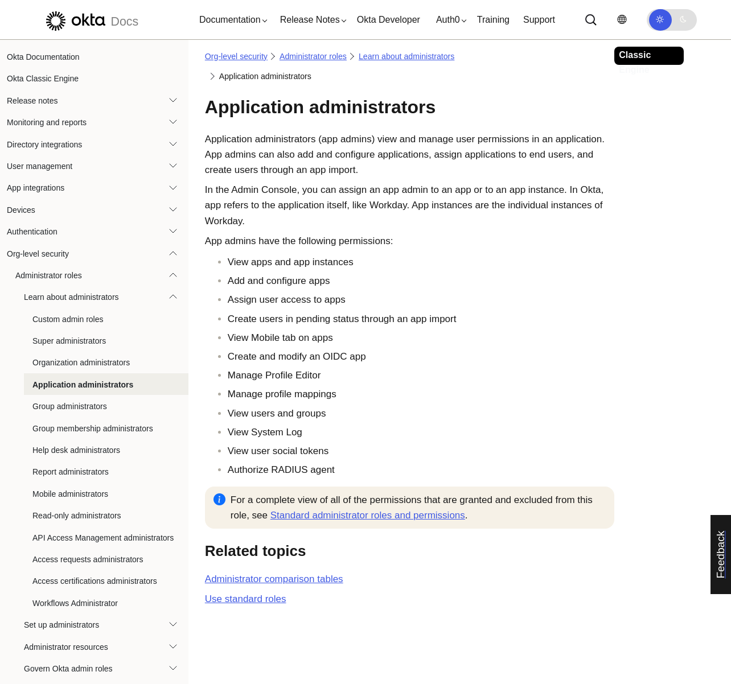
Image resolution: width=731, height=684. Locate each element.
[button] (230, 20)
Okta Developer (388, 19)
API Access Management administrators (103, 387)
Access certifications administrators (94, 430)
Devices (21, 59)
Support (539, 19)
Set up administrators (61, 474)
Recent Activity (41, 671)
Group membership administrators (92, 278)
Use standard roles (245, 599)
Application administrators (82, 234)
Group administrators (69, 256)
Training (493, 19)
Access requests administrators (87, 409)
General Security (45, 583)
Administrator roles (48, 125)
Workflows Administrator (75, 453)
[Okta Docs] (90, 19)
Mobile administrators (70, 343)
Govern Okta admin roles (68, 518)
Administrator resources (66, 496)
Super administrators (69, 190)
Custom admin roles (68, 169)
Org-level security (38, 103)
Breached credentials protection (71, 540)
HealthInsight (38, 627)
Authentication (32, 81)
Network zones (41, 649)
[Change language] (622, 19)
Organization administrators (81, 212)
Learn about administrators (71, 146)
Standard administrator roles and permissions (367, 515)
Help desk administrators (76, 299)
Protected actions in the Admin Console (84, 606)
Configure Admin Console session (75, 562)
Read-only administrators (76, 365)
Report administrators (70, 321)
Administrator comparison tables (274, 579)
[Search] (591, 20)
